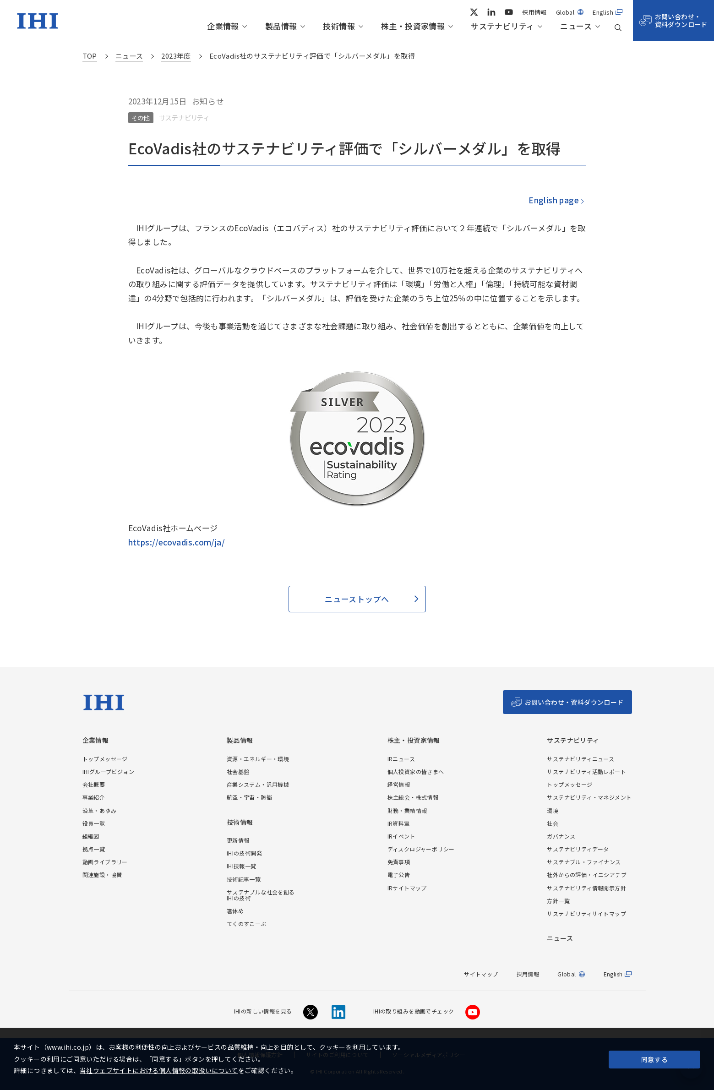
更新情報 (238, 840)
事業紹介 (93, 797)
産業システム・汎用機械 (258, 784)
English (603, 12)
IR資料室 (398, 823)
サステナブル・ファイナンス (584, 862)
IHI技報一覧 (241, 866)
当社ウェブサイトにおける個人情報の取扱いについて (159, 1070)
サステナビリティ (502, 26)
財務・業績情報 (407, 810)
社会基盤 (238, 771)
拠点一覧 (93, 849)
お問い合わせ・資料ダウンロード (681, 20)
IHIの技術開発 (244, 853)
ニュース (576, 26)
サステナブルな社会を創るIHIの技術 (261, 895)
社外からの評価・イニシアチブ (587, 874)
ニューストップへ (357, 599)
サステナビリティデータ (578, 849)
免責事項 (398, 862)
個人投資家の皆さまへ (415, 771)
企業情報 (223, 26)
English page (553, 200)
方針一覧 (558, 901)
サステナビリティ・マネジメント (589, 797)
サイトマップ (481, 974)
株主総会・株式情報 (413, 797)
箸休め (235, 911)
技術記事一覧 (244, 879)
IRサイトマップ (407, 888)
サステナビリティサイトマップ (586, 913)
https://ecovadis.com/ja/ (176, 542)
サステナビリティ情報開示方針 (586, 888)
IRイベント (401, 836)
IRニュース (401, 759)
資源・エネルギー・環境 (258, 759)
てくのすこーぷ (247, 923)
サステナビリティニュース (580, 759)
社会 (552, 823)
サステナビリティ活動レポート (586, 771)
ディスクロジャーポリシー (421, 849)
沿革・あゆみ (99, 810)
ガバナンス (561, 836)
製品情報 (281, 26)
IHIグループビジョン (108, 771)
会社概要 (93, 784)
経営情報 (398, 784)
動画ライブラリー (105, 862)
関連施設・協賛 (102, 874)
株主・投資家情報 (413, 26)
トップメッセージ (105, 759)
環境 (552, 810)
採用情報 (534, 12)
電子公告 (398, 874)
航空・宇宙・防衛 (249, 797)
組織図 (90, 836)
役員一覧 (93, 823)
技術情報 (339, 26)
